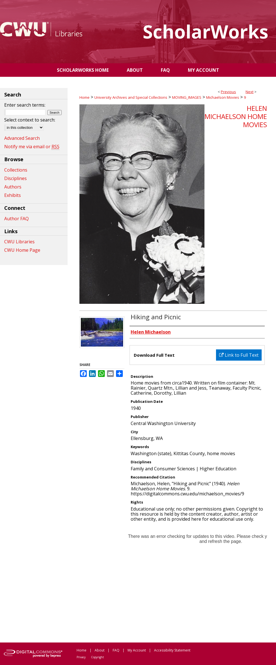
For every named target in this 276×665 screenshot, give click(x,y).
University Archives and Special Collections (130, 97)
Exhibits (12, 195)
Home (84, 97)
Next (249, 91)
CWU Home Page (22, 250)
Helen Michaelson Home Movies (235, 116)
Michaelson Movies (222, 97)
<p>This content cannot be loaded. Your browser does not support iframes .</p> (173, 581)
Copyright (97, 657)
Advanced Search (22, 138)
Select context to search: (29, 120)
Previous (228, 91)
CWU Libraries (19, 242)
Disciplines (15, 178)
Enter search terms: (24, 105)
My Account (137, 650)
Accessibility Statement (172, 650)
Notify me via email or (31, 146)
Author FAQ (16, 218)
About (99, 650)
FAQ (116, 650)
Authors (12, 187)
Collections (15, 170)
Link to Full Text (239, 355)
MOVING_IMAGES (186, 97)
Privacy (81, 657)
